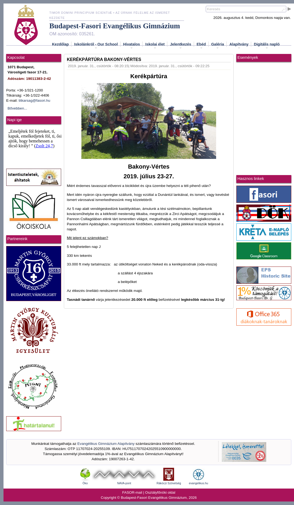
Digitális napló (267, 46)
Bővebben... (17, 108)
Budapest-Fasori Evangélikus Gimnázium (114, 26)
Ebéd (201, 46)
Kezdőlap (60, 44)
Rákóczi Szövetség (169, 483)
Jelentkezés (180, 46)
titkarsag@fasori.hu (34, 100)
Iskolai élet (155, 46)
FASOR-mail (132, 492)
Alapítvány (238, 46)
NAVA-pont (124, 483)
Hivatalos (131, 46)
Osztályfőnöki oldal (160, 492)
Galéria (217, 46)
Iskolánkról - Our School (96, 46)
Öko (85, 483)
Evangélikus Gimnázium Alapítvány (105, 444)
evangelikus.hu (198, 483)
